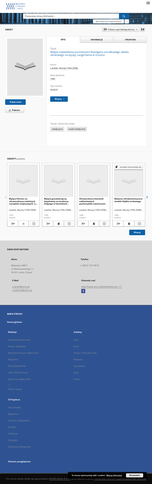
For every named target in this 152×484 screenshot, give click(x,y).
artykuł (53, 89)
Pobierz (13, 110)
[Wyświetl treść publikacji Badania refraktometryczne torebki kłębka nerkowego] (129, 223)
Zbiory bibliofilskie (17, 366)
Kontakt (12, 427)
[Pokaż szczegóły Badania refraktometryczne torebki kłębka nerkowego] (139, 223)
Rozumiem (134, 475)
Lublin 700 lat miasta (18, 372)
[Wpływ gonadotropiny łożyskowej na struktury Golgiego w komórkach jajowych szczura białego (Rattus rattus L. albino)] (58, 181)
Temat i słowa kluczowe (85, 352)
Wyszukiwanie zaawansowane (108, 21)
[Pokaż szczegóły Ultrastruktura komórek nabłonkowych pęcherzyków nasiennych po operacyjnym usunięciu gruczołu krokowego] (104, 223)
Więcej (137, 232)
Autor (76, 346)
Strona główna (14, 322)
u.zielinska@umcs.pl (22, 290)
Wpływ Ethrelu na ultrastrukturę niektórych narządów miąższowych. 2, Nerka (22, 201)
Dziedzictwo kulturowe (19, 339)
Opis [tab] (63, 39)
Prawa (77, 379)
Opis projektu (14, 407)
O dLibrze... (13, 433)
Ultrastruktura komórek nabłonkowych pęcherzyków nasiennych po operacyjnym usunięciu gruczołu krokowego (92, 201)
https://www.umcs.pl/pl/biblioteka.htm (101, 286)
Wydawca (78, 359)
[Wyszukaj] (124, 16)
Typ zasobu (79, 366)
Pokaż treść (15, 102)
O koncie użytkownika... (19, 420)
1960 (52, 78)
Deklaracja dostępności (19, 446)
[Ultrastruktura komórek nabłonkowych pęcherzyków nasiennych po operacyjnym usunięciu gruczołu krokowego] (93, 181)
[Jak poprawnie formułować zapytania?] (127, 21)
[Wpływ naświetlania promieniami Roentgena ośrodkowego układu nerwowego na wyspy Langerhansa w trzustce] (25, 67)
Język (76, 372)
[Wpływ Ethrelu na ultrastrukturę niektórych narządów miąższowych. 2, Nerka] (23, 181)
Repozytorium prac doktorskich (23, 352)
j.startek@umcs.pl (21, 286)
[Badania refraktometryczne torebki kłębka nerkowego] (129, 181)
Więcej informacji (114, 475)
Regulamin (13, 413)
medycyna (57, 129)
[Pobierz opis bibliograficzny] (12, 223)
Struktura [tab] (130, 39)
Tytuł (76, 339)
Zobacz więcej (15, 389)
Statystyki (12, 440)
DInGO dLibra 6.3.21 (59, 478)
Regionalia (13, 359)
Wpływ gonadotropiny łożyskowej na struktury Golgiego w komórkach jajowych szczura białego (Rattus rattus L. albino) (56, 201)
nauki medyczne (76, 129)
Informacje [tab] (97, 39)
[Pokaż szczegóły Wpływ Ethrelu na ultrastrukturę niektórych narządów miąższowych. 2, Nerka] (33, 223)
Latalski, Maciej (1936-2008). (64, 68)
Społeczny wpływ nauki (19, 379)
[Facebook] (83, 291)
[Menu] (148, 3)
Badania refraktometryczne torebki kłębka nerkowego (128, 200)
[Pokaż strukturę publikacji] (129, 167)
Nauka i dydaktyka (17, 346)
